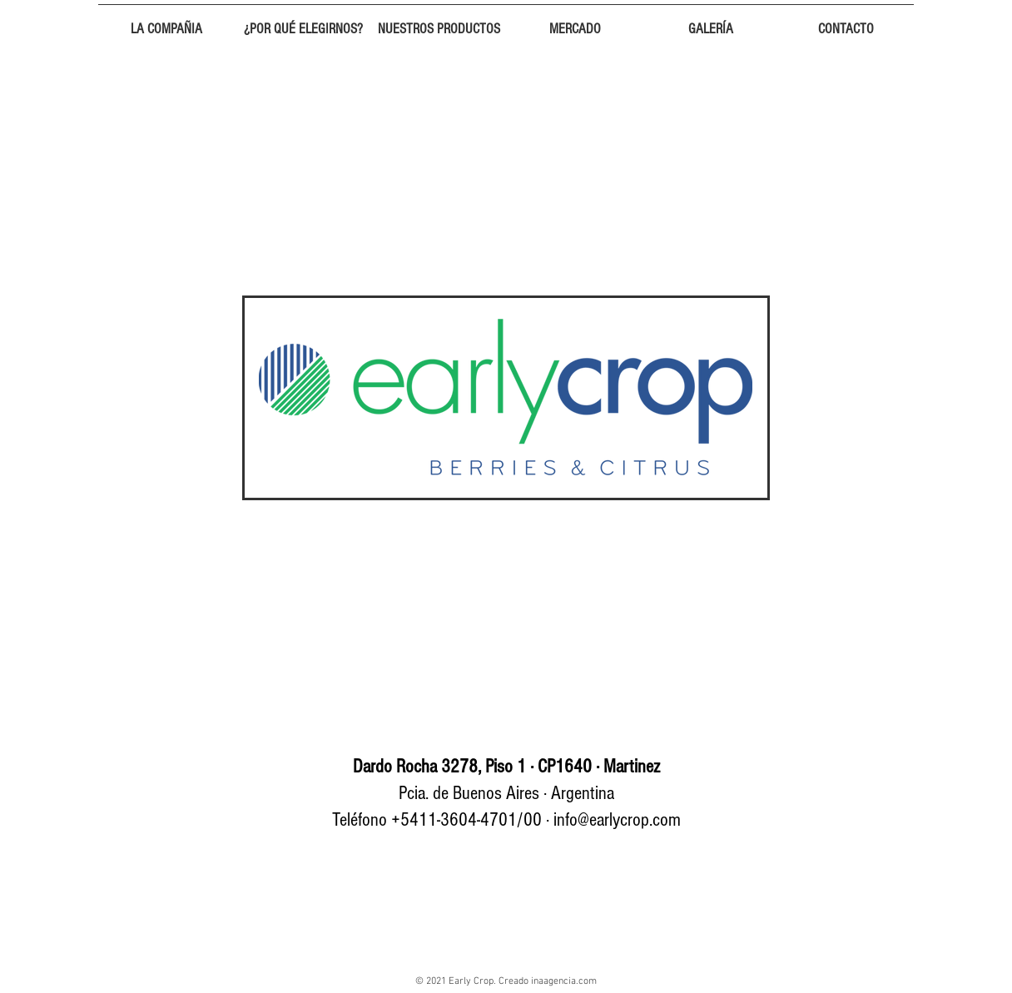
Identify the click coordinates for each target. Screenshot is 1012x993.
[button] (166, 21)
